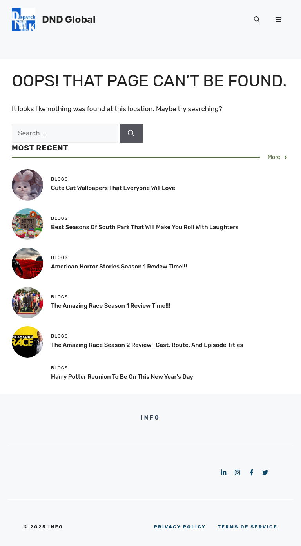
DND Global (69, 19)
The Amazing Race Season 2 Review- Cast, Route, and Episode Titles (147, 345)
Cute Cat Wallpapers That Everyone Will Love (113, 188)
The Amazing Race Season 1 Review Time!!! (110, 305)
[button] (257, 19)
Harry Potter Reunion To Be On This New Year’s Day (122, 376)
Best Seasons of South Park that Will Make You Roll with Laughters (145, 227)
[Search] (131, 133)
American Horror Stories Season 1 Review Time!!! (119, 266)
